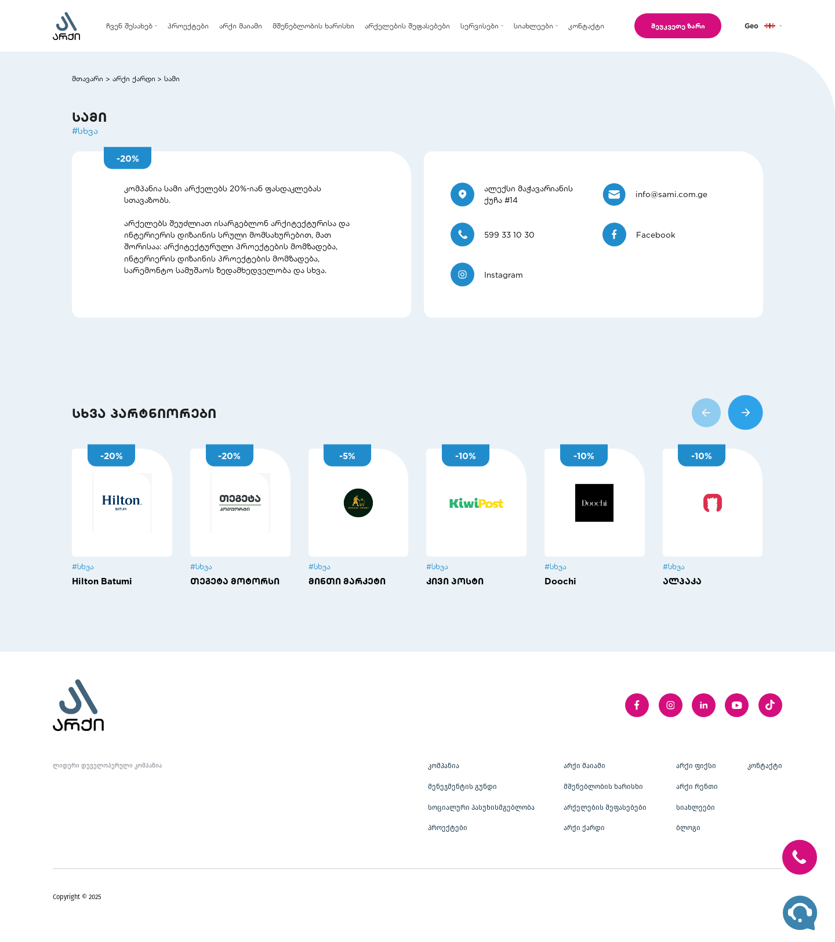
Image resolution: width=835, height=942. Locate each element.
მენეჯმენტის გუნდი (462, 787)
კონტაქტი (764, 766)
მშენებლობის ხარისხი (603, 787)
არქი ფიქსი (696, 766)
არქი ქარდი (133, 78)
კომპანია (443, 766)
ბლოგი (688, 828)
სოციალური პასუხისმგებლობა (481, 807)
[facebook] (637, 705)
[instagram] (670, 705)
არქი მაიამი (584, 766)
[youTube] (737, 705)
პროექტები (447, 828)
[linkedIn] (704, 705)
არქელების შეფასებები (605, 807)
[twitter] (770, 705)
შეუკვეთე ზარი (674, 25)
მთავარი (87, 78)
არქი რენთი (697, 787)
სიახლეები (695, 807)
